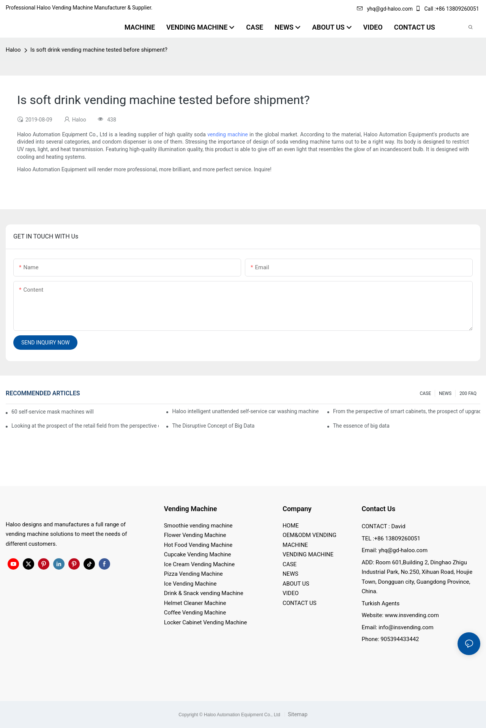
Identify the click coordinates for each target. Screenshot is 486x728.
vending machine (227, 134)
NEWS (445, 393)
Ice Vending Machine (190, 583)
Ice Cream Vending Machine (199, 564)
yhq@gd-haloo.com (384, 9)
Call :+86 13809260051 (447, 9)
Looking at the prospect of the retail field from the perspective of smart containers (85, 426)
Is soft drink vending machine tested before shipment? (98, 49)
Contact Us (378, 509)
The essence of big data (361, 426)
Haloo (13, 49)
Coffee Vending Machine (195, 612)
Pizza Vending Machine (193, 573)
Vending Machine (190, 509)
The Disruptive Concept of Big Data (213, 426)
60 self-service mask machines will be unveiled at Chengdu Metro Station (53, 412)
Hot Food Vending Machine (198, 545)
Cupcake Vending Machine (197, 554)
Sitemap (297, 714)
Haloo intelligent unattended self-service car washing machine (245, 411)
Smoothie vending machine (198, 525)
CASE (425, 393)
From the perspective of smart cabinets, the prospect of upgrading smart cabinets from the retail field (406, 411)
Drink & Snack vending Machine (203, 593)
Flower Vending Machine (195, 535)
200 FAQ (468, 393)
